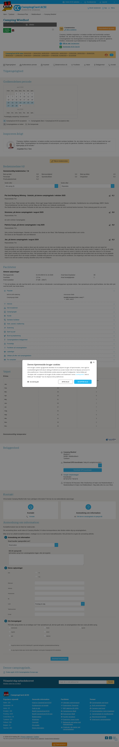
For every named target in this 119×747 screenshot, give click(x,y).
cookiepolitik (80, 374)
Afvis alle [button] (65, 382)
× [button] (93, 362)
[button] (33, 382)
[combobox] (91, 362)
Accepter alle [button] (83, 382)
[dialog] (59, 373)
